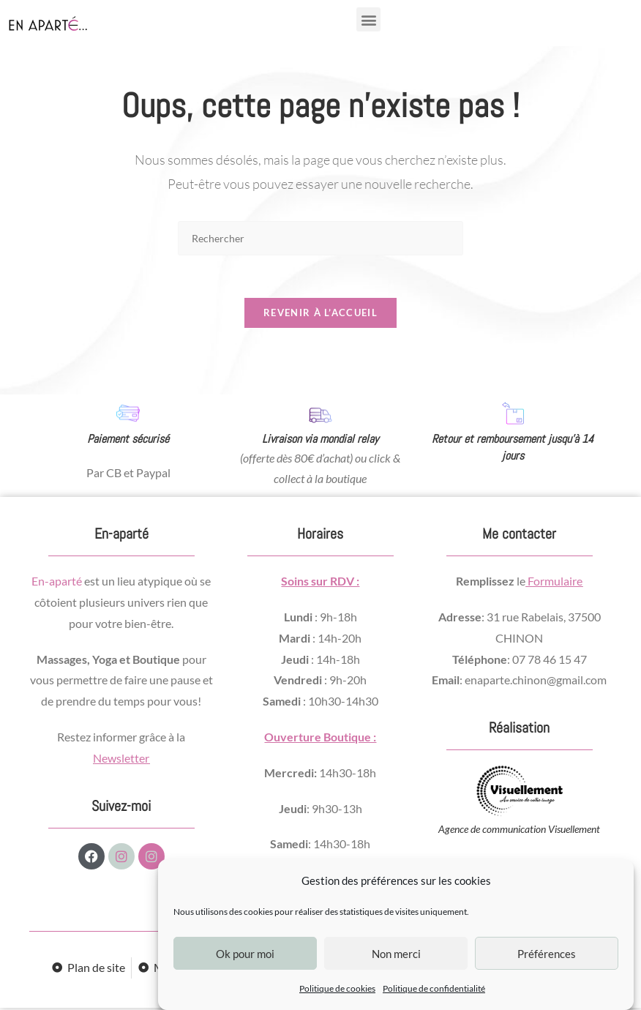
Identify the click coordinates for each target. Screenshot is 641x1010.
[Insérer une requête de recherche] (320, 238)
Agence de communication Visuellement (519, 831)
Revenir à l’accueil (320, 315)
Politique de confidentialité (434, 988)
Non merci (396, 953)
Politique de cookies (337, 988)
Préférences (546, 953)
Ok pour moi (245, 953)
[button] (368, 19)
